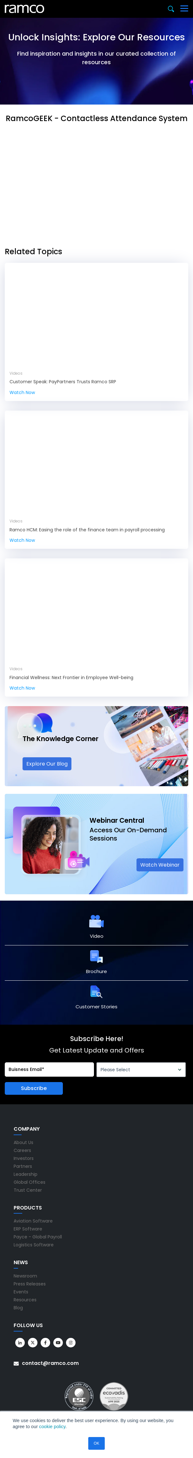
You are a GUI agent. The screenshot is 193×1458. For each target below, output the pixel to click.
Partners (23, 1166)
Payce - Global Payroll (38, 1237)
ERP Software (28, 1229)
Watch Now (22, 392)
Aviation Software (33, 1221)
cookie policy (52, 1426)
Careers (22, 1150)
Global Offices (29, 1182)
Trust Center (28, 1190)
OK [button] (96, 1443)
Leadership (25, 1174)
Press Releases (30, 1284)
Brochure (96, 971)
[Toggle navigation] (184, 9)
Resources (25, 1300)
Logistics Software (34, 1245)
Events (21, 1292)
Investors (24, 1158)
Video (96, 936)
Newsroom (25, 1276)
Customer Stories (96, 1006)
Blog (18, 1308)
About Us (23, 1142)
